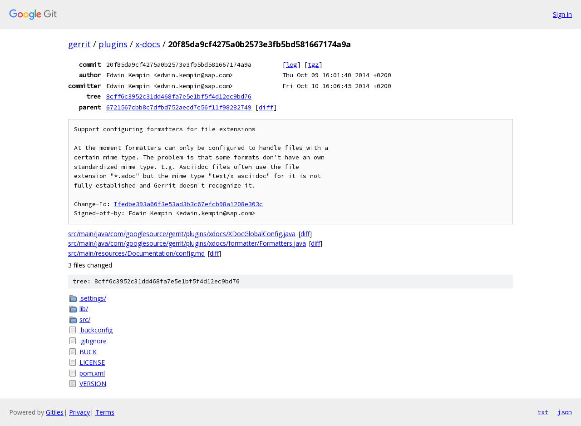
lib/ (83, 308)
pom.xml (92, 373)
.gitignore (93, 341)
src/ (84, 319)
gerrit (79, 44)
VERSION (92, 383)
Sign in (562, 14)
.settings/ (92, 298)
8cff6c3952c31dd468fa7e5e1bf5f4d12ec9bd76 (178, 96)
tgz (313, 64)
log (291, 64)
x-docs (147, 44)
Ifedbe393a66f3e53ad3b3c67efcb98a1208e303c (188, 204)
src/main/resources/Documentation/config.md (136, 253)
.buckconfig (96, 330)
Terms (104, 412)
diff (266, 107)
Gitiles (55, 412)
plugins (113, 44)
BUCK (88, 351)
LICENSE (92, 362)
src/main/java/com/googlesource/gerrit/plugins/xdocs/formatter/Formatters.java (187, 243)
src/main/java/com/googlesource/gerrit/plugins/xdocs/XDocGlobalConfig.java (181, 233)
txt (542, 412)
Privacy (79, 412)
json (564, 412)
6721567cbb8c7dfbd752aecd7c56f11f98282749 (178, 107)
